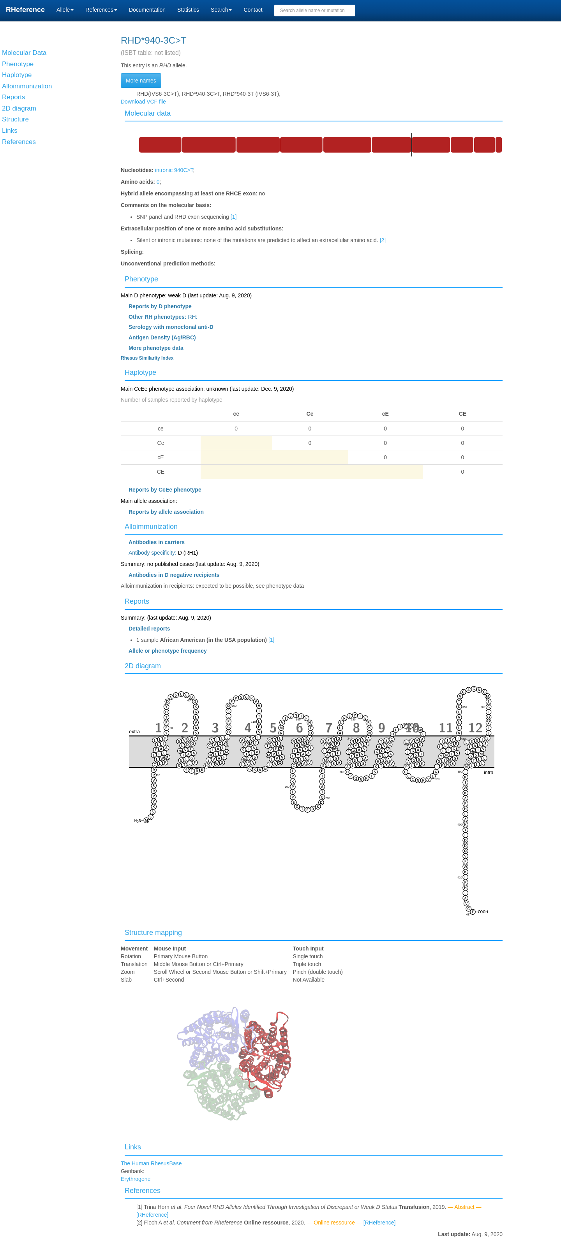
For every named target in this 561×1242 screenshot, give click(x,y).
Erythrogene (135, 1179)
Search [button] (221, 10)
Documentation (147, 10)
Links (133, 1147)
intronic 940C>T (174, 170)
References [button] (101, 10)
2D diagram (143, 666)
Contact (252, 10)
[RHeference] (152, 1215)
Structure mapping (153, 932)
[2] (383, 240)
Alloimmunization (151, 527)
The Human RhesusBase (151, 1163)
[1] (234, 217)
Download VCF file (143, 101)
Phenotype (141, 279)
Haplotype (140, 372)
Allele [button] (65, 10)
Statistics (188, 10)
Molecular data (148, 113)
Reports (137, 601)
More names (141, 80)
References (143, 1191)
